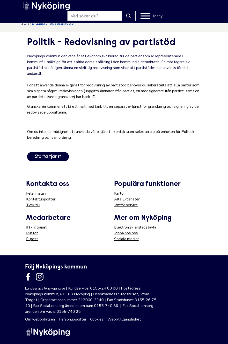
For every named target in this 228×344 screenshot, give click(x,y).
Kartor (119, 193)
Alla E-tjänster (127, 199)
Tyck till (33, 205)
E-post (32, 239)
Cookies (96, 319)
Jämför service (126, 205)
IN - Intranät (36, 227)
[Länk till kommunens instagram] (39, 277)
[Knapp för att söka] (168, 8)
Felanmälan (36, 193)
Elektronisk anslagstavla (135, 227)
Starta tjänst (48, 156)
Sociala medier (126, 239)
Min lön (32, 233)
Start (25, 23)
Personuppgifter (72, 319)
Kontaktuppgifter (40, 199)
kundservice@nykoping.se (45, 288)
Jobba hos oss (126, 233)
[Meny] (191, 8)
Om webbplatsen (40, 319)
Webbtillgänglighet (124, 319)
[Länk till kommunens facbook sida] (28, 277)
